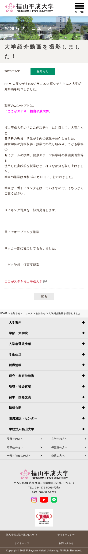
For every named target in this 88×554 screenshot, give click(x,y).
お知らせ (41, 313)
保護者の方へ (59, 447)
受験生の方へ (15, 438)
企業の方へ (58, 455)
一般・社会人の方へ (19, 455)
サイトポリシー (66, 534)
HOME (4, 313)
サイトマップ (22, 543)
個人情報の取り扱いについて (22, 534)
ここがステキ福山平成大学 (23, 281)
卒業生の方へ (15, 447)
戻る (44, 296)
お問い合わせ (66, 543)
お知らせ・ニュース (22, 313)
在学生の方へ (59, 438)
